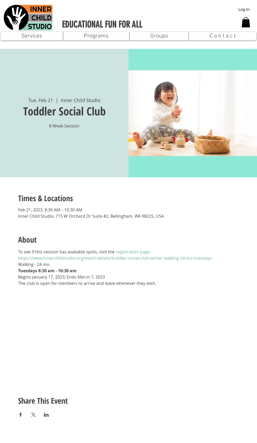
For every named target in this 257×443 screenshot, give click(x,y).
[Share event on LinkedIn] (46, 415)
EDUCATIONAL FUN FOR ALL (102, 24)
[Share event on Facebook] (20, 415)
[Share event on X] (33, 415)
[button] (246, 22)
